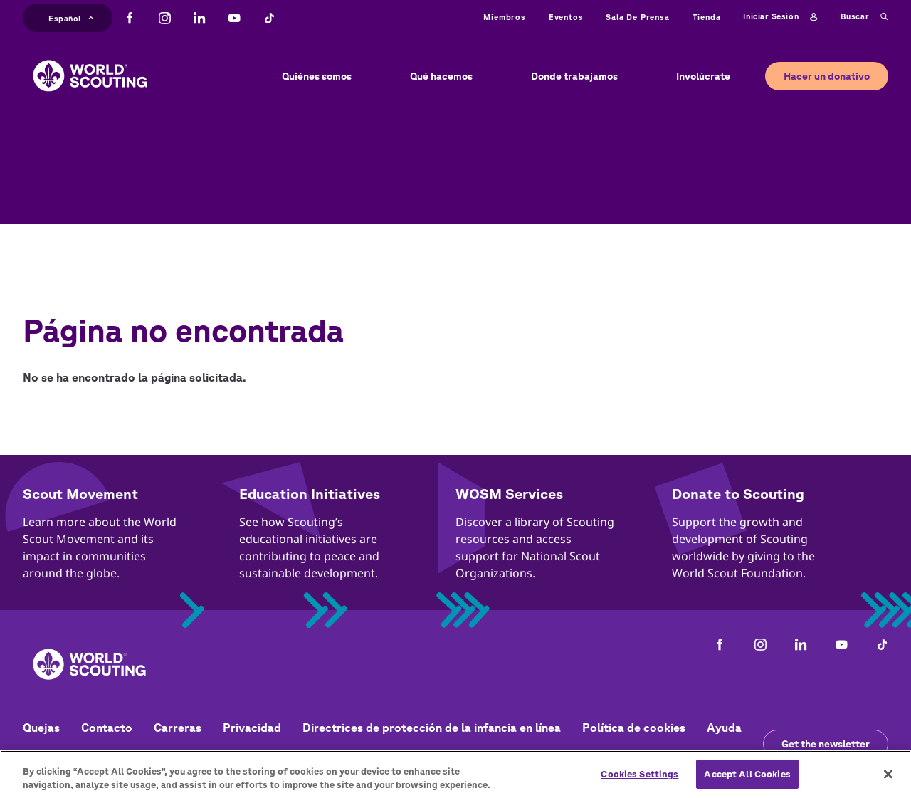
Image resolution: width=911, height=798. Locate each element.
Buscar (864, 17)
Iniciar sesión (780, 17)
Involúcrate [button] (703, 76)
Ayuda (724, 727)
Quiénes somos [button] (317, 76)
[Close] (888, 779)
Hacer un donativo (827, 76)
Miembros (504, 16)
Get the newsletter (825, 744)
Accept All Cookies (747, 779)
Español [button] (71, 17)
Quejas (41, 727)
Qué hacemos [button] (441, 76)
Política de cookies (633, 727)
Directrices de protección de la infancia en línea (431, 727)
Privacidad (252, 727)
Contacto (106, 727)
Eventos (566, 16)
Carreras (177, 727)
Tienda (707, 16)
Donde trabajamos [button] (574, 76)
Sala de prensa (637, 16)
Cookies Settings (639, 779)
